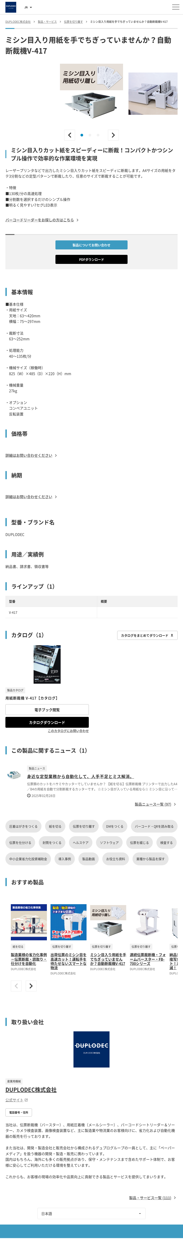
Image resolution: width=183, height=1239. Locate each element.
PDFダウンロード (91, 259)
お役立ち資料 (115, 859)
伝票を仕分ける (20, 842)
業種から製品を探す (150, 859)
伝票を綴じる (139, 842)
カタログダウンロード (47, 722)
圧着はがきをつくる (23, 826)
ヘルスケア (81, 842)
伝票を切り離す (84, 826)
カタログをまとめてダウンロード (147, 635)
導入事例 (64, 859)
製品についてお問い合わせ (91, 245)
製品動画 (88, 859)
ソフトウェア (109, 842)
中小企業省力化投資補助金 (28, 859)
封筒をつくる (52, 842)
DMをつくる (115, 826)
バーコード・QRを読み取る (154, 826)
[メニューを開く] (176, 7)
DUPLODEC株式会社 (31, 1089)
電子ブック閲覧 (47, 709)
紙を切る (55, 826)
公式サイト (16, 1100)
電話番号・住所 (18, 1112)
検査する (166, 842)
